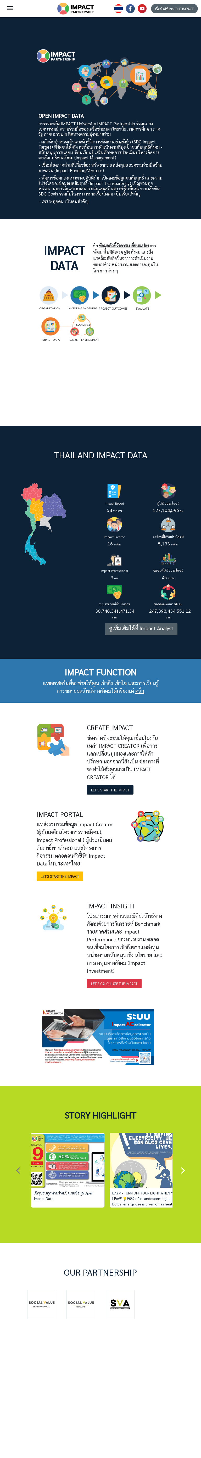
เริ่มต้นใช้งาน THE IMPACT (174, 8)
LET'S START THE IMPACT (110, 789)
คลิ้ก (139, 691)
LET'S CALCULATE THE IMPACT (114, 983)
